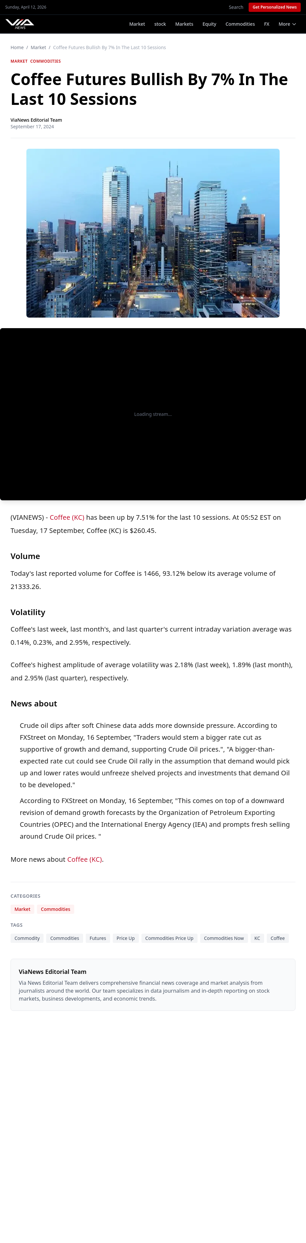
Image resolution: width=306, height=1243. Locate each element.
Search (236, 7)
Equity (209, 24)
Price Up (126, 938)
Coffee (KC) (67, 517)
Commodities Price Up (169, 938)
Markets (184, 24)
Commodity (27, 938)
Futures (98, 938)
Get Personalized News (275, 7)
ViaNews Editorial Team (36, 120)
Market (137, 24)
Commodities (240, 24)
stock (160, 24)
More (288, 24)
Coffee (278, 938)
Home (17, 47)
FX (266, 24)
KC (257, 938)
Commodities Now (224, 938)
